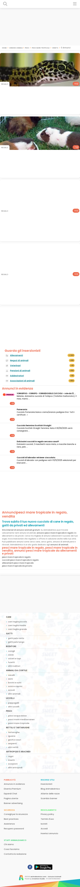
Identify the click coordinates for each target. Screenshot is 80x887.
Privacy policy (47, 814)
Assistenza (9, 823)
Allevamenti (16, 355)
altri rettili (13, 747)
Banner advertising (13, 803)
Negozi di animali (19, 360)
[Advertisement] (40, 26)
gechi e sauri (14, 739)
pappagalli (13, 703)
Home (4, 47)
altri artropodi (15, 767)
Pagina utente (11, 798)
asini (10, 679)
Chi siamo (9, 844)
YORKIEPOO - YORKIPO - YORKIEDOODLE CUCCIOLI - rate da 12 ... (46, 393)
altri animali (14, 694)
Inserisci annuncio (49, 833)
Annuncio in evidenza (14, 784)
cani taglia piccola (17, 621)
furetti (11, 662)
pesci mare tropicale (40, 47)
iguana (11, 736)
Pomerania (22, 409)
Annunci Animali (16, 47)
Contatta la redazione (15, 854)
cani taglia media (17, 625)
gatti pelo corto (16, 638)
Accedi (44, 828)
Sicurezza (9, 810)
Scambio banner (49, 798)
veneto (55, 47)
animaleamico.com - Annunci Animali (45, 877)
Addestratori (17, 375)
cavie (11, 654)
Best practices (11, 819)
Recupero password (14, 828)
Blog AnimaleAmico (50, 788)
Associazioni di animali (22, 380)
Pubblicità (10, 779)
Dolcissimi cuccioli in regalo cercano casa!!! (38, 441)
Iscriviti (44, 823)
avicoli (11, 690)
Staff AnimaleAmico (15, 840)
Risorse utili (47, 779)
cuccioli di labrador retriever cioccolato (36, 457)
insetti (11, 760)
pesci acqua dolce (17, 715)
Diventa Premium (12, 788)
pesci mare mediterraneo (21, 719)
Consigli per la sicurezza (16, 814)
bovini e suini (14, 682)
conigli (11, 651)
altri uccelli (13, 706)
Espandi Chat (10, 793)
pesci (27, 47)
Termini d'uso (47, 819)
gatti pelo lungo (16, 642)
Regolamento (48, 810)
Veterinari (15, 365)
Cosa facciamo (11, 849)
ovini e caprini (15, 686)
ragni (10, 756)
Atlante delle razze (50, 793)
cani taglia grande (17, 629)
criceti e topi (14, 658)
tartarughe (14, 732)
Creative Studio (38, 879)
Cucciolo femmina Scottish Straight (34, 425)
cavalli (11, 675)
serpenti (12, 743)
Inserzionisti (46, 784)
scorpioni (13, 763)
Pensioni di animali (20, 370)
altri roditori (14, 666)
